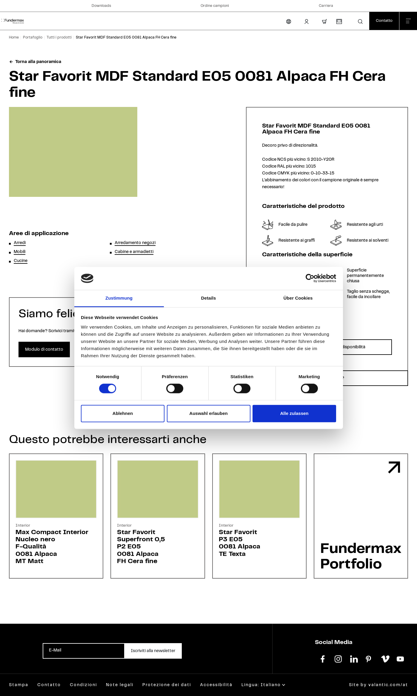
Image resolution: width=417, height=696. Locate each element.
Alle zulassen (294, 413)
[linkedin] (353, 658)
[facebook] (322, 658)
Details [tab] (208, 298)
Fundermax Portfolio (360, 556)
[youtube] (400, 658)
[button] (360, 21)
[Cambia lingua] (288, 21)
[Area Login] (306, 21)
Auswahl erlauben (208, 413)
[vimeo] (385, 658)
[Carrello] (324, 21)
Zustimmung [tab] (119, 298)
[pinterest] (369, 658)
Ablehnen (123, 413)
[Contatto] (384, 21)
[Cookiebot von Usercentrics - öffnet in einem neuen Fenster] (310, 278)
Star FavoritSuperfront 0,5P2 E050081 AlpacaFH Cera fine (141, 546)
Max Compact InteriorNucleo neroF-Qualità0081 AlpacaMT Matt (52, 546)
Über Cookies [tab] (298, 298)
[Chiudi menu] (408, 21)
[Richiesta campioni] (338, 21)
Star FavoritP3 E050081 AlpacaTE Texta (239, 543)
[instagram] (338, 658)
